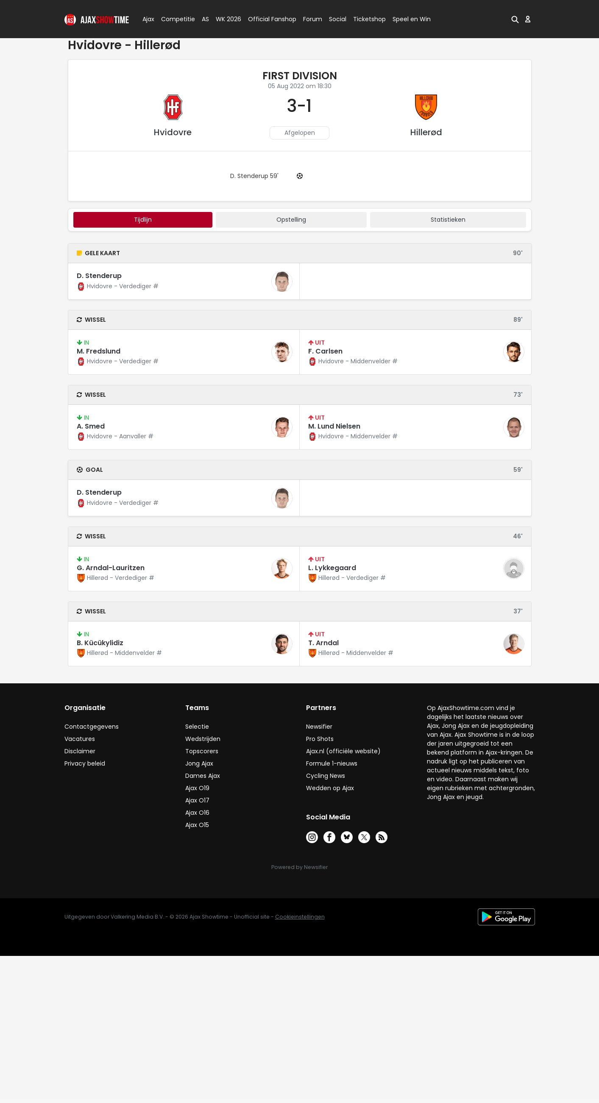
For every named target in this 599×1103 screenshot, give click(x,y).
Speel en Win (412, 19)
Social (336, 19)
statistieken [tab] (448, 219)
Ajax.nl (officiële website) (343, 751)
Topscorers (201, 751)
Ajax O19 (197, 788)
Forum (312, 19)
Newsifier (319, 726)
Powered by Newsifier (299, 867)
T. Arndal (323, 643)
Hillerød (426, 132)
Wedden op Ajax (330, 788)
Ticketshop (369, 19)
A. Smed (91, 426)
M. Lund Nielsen (334, 426)
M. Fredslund (98, 351)
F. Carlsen (325, 351)
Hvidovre (173, 132)
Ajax (147, 19)
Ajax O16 (197, 812)
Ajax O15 (197, 825)
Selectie (197, 726)
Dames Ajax (202, 776)
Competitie (174, 19)
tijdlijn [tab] (143, 219)
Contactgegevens (91, 726)
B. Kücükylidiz (100, 643)
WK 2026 (226, 19)
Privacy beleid (84, 763)
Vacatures (79, 739)
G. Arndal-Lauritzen (111, 568)
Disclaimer (79, 751)
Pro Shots (320, 739)
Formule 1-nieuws (331, 763)
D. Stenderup (99, 276)
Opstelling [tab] (291, 219)
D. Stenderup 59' (254, 176)
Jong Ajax (199, 763)
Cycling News (325, 776)
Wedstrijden (202, 739)
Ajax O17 (197, 800)
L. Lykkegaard (332, 568)
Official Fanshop (267, 19)
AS (205, 19)
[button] (515, 19)
